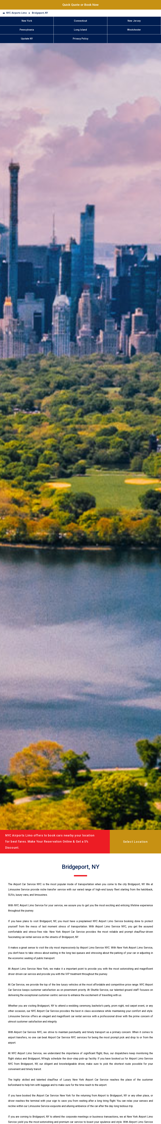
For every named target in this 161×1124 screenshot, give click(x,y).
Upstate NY (27, 38)
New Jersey (134, 20)
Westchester (134, 29)
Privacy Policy (80, 38)
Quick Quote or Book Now (80, 5)
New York (27, 20)
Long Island (80, 29)
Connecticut (80, 20)
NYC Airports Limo (16, 13)
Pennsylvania (27, 29)
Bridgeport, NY (40, 13)
